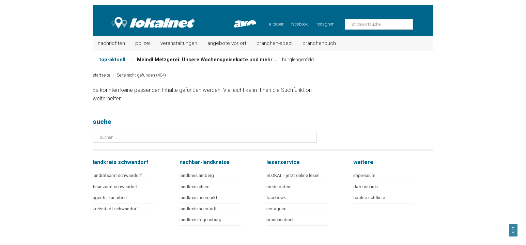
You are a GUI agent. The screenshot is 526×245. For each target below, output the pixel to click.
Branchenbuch (319, 43)
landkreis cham (195, 186)
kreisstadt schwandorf (115, 208)
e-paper (276, 24)
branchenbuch (280, 219)
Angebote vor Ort (226, 43)
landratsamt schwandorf (117, 175)
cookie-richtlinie (369, 197)
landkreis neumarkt (198, 197)
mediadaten (278, 186)
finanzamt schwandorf (115, 186)
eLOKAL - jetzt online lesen (293, 175)
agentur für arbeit (110, 197)
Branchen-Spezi (274, 43)
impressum (364, 175)
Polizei (142, 43)
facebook (299, 24)
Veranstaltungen (178, 43)
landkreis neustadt (198, 208)
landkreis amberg (197, 175)
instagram (325, 24)
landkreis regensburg (200, 219)
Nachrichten (111, 43)
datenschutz (365, 186)
